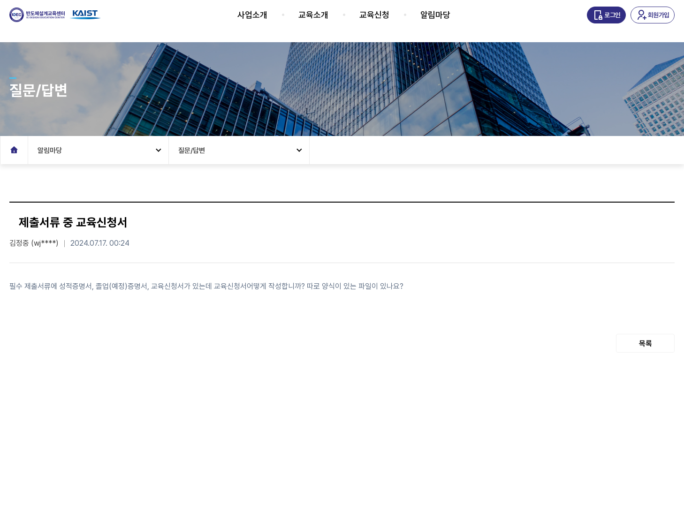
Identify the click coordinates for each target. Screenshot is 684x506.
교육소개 (325, 21)
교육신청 (386, 21)
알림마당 (447, 21)
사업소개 (264, 21)
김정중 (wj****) (34, 243)
